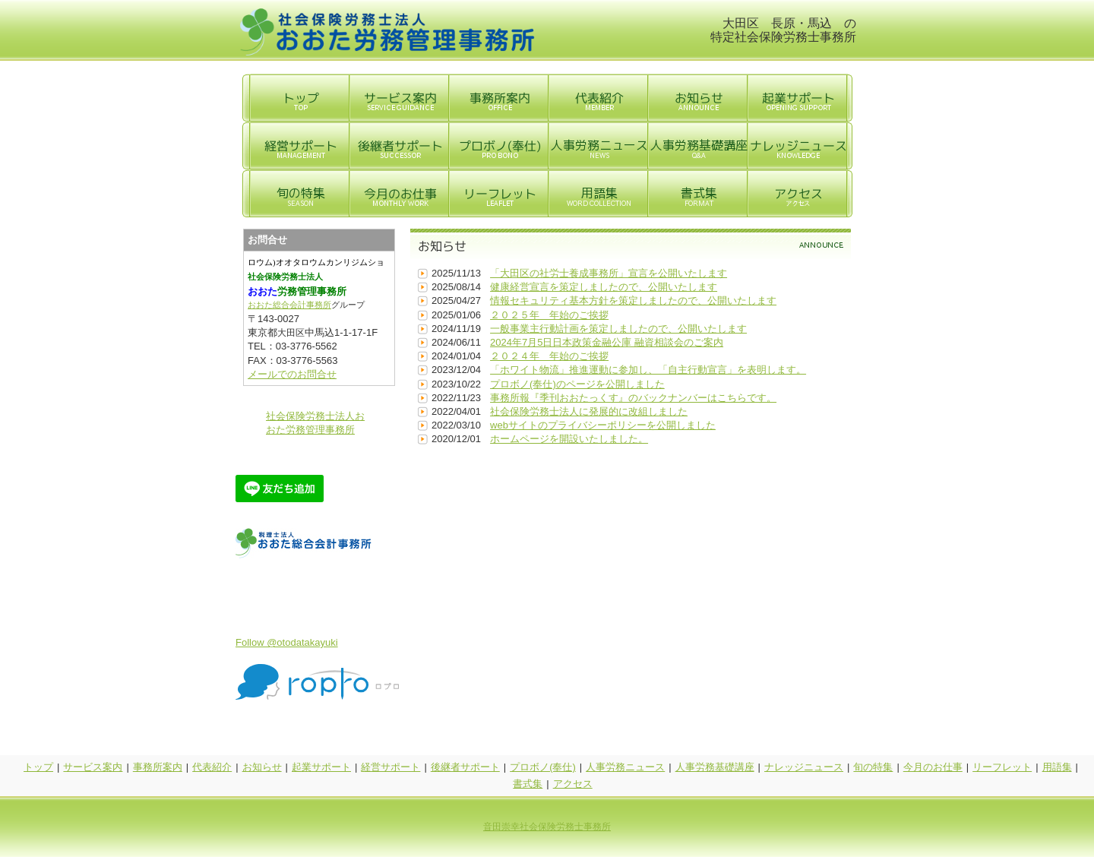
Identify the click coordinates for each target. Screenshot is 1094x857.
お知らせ (262, 767)
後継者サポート (465, 767)
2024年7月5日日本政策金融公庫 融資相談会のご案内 (606, 342)
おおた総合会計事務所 (289, 305)
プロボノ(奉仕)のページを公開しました (577, 384)
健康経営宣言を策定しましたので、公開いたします (603, 287)
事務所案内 (157, 767)
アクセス (573, 783)
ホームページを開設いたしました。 (569, 438)
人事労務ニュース (625, 767)
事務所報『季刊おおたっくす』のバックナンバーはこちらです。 (633, 397)
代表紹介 (212, 767)
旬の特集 (873, 767)
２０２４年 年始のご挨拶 (549, 356)
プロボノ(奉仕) (543, 767)
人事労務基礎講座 (714, 767)
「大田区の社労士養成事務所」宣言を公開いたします (608, 273)
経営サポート (390, 767)
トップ (38, 767)
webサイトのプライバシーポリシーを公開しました (603, 425)
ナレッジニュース (803, 767)
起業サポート (321, 767)
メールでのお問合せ (292, 374)
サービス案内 (92, 767)
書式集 (527, 783)
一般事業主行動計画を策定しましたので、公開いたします (618, 328)
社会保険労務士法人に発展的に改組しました (589, 411)
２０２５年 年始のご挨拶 (549, 315)
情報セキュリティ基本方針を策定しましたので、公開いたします (633, 300)
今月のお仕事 (933, 767)
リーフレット (1002, 767)
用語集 (1057, 767)
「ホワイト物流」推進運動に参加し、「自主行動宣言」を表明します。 (648, 369)
